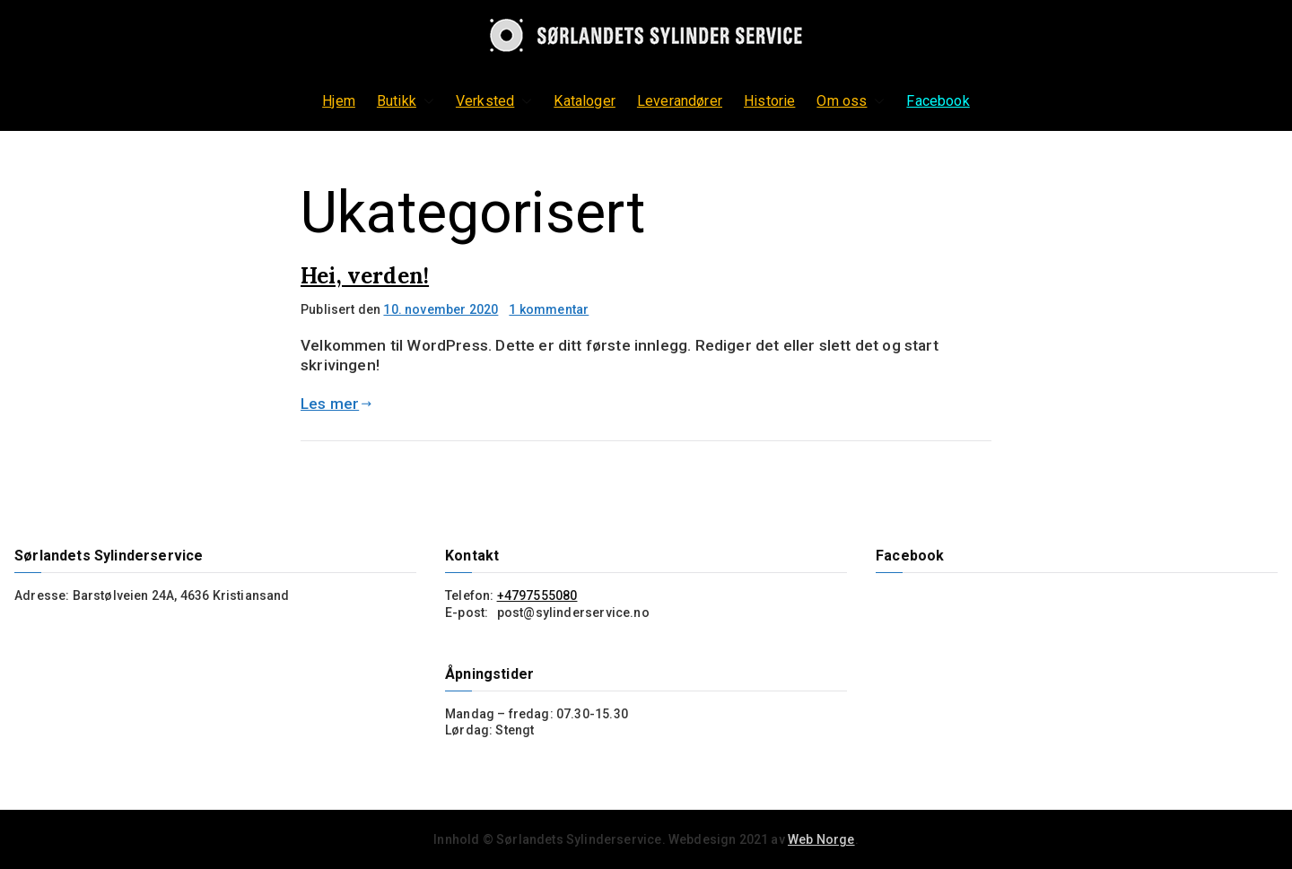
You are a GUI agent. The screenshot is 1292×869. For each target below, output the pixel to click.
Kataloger (584, 100)
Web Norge (821, 839)
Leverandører (679, 100)
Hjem (338, 100)
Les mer (336, 404)
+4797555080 (537, 595)
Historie (769, 100)
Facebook (937, 100)
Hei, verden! (365, 276)
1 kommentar (549, 309)
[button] (425, 101)
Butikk (405, 101)
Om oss (850, 101)
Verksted (494, 101)
